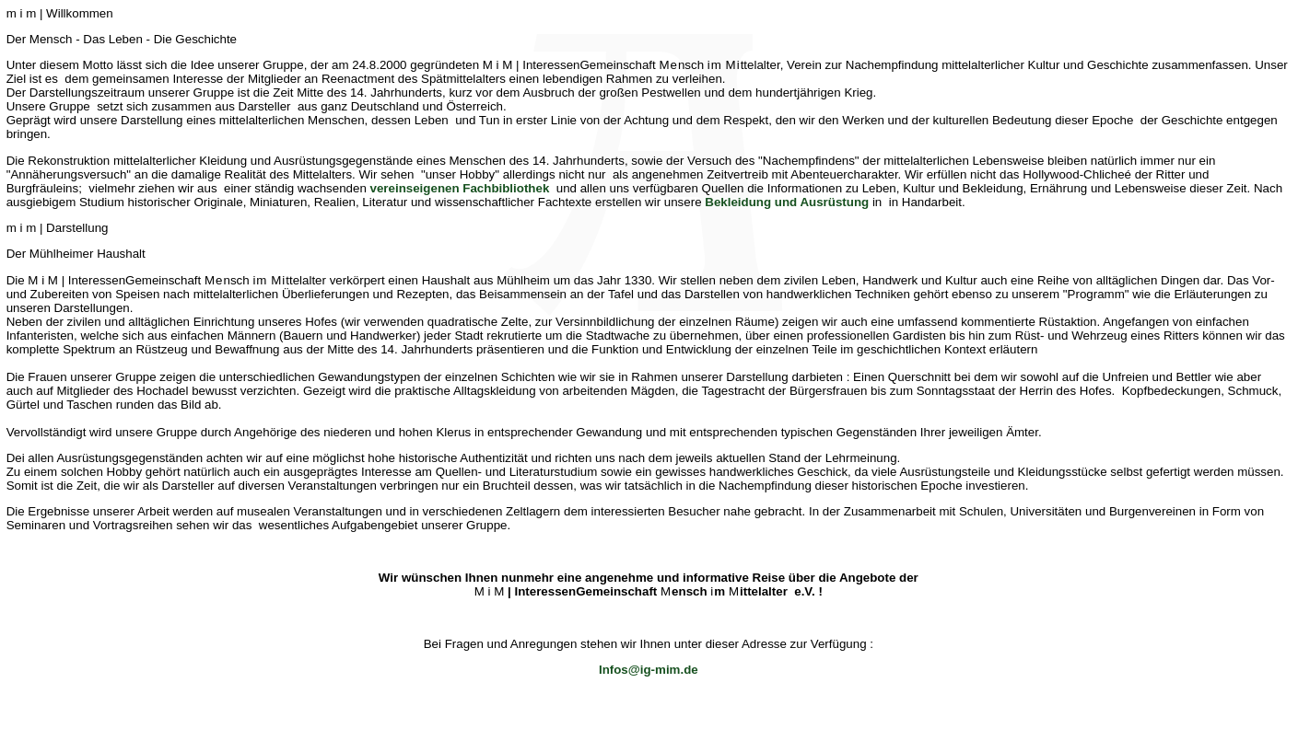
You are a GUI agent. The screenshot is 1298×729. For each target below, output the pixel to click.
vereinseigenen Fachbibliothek (460, 188)
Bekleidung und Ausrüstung (787, 202)
